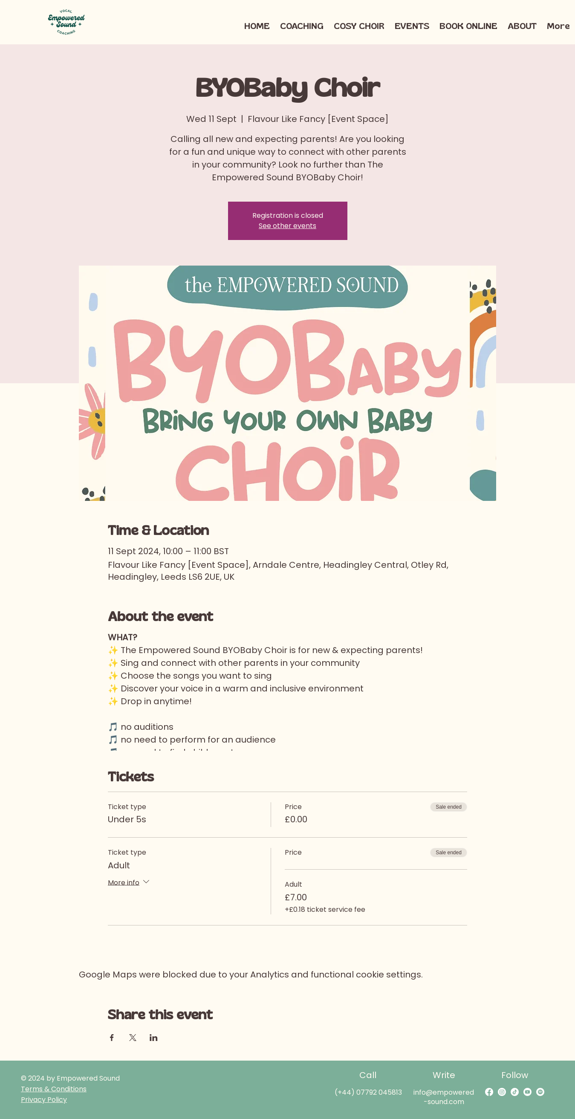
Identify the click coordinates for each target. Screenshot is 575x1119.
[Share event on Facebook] (112, 1037)
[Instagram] (502, 1092)
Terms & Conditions (54, 1089)
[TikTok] (515, 1092)
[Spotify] (540, 1092)
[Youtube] (527, 1092)
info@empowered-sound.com (443, 1097)
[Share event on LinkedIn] (154, 1037)
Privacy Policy (44, 1100)
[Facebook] (489, 1092)
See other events (287, 226)
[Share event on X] (133, 1037)
